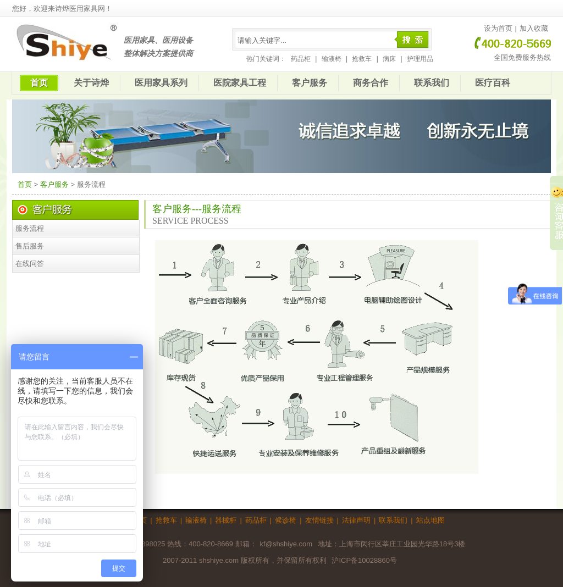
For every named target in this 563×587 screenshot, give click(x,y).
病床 (389, 59)
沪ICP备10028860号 (364, 560)
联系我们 (431, 82)
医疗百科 (492, 82)
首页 (39, 82)
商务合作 (370, 82)
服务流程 (29, 228)
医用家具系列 (161, 82)
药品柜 (301, 59)
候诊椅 (285, 520)
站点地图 (430, 520)
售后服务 (29, 246)
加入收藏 (534, 28)
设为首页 (498, 28)
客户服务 (309, 82)
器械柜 (225, 520)
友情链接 (319, 520)
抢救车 (362, 59)
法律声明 (356, 520)
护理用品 (420, 59)
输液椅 (331, 59)
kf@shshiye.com (286, 544)
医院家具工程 (239, 82)
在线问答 (29, 263)
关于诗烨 (91, 82)
